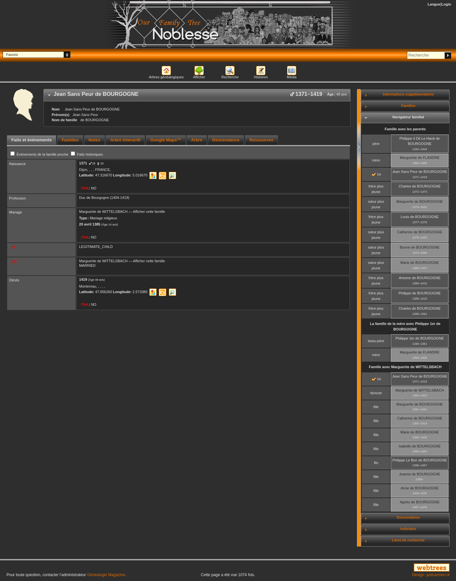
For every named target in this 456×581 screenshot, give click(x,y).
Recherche (229, 77)
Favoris (12, 55)
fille (376, 407)
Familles (408, 106)
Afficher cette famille (149, 211)
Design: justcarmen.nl (431, 575)
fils (376, 463)
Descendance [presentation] (226, 139)
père (376, 144)
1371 (83, 163)
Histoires (261, 77)
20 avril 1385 (89, 224)
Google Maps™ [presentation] (165, 139)
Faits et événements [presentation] (31, 139)
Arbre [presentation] (196, 139)
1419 (83, 279)
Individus (408, 529)
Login (446, 4)
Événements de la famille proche (40, 154)
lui (376, 174)
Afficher (199, 77)
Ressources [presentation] (261, 139)
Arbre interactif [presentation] (125, 139)
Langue (434, 4)
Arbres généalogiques (166, 77)
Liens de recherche (408, 540)
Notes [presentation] (94, 139)
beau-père (376, 341)
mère (376, 160)
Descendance (408, 517)
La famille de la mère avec (405, 326)
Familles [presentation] (70, 139)
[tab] (197, 95)
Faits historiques (87, 154)
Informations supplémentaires (408, 94)
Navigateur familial (408, 117)
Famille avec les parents (405, 129)
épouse (376, 393)
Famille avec (405, 367)
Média (292, 77)
